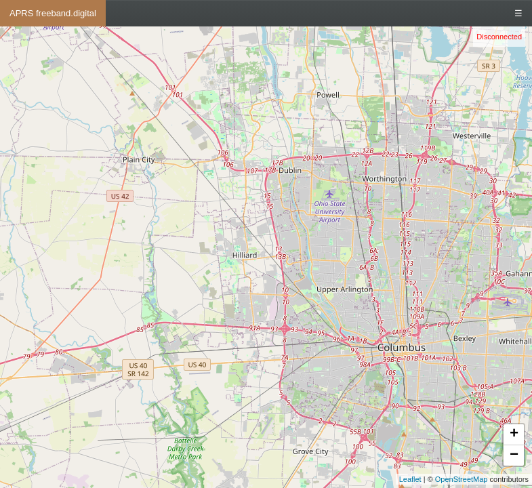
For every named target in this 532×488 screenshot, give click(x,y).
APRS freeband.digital (52, 13)
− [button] (514, 455)
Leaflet (410, 479)
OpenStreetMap (461, 479)
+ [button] (514, 434)
